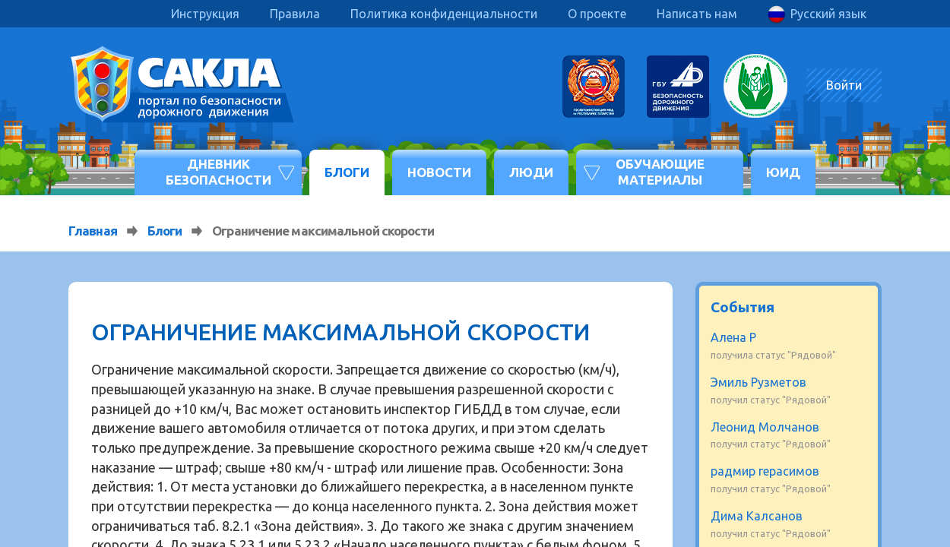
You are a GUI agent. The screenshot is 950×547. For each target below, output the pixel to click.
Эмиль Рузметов (758, 382)
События (742, 307)
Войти (844, 85)
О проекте (597, 14)
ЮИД (783, 172)
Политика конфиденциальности (443, 14)
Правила (295, 14)
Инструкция (205, 14)
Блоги (347, 172)
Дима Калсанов (757, 516)
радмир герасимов (765, 471)
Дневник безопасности (218, 171)
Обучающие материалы (660, 171)
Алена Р (733, 337)
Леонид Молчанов (765, 427)
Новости (439, 172)
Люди (531, 172)
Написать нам (697, 14)
